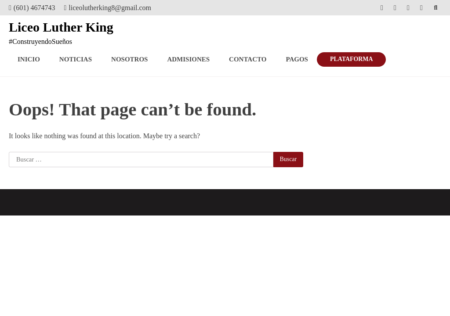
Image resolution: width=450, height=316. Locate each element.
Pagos (297, 59)
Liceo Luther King (61, 27)
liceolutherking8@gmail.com (107, 7)
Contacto (247, 59)
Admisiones (188, 59)
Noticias (75, 59)
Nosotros (129, 59)
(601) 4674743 (32, 7)
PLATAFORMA (351, 59)
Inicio (29, 59)
